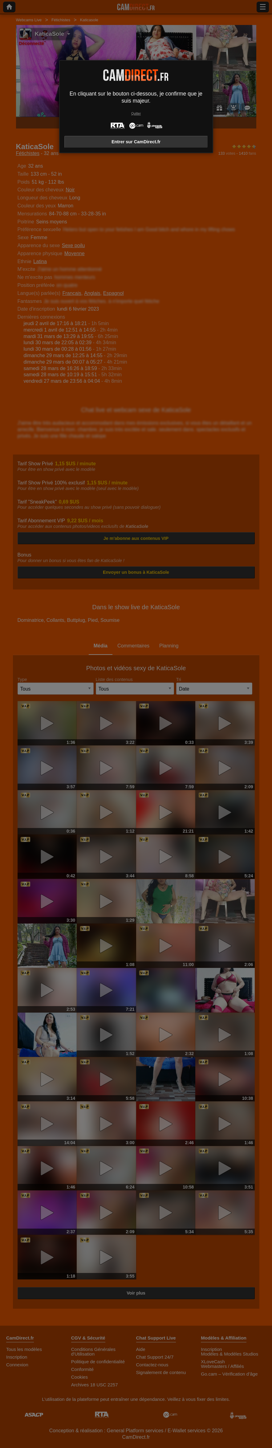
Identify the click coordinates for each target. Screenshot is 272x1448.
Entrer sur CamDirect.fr (136, 141)
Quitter (136, 113)
